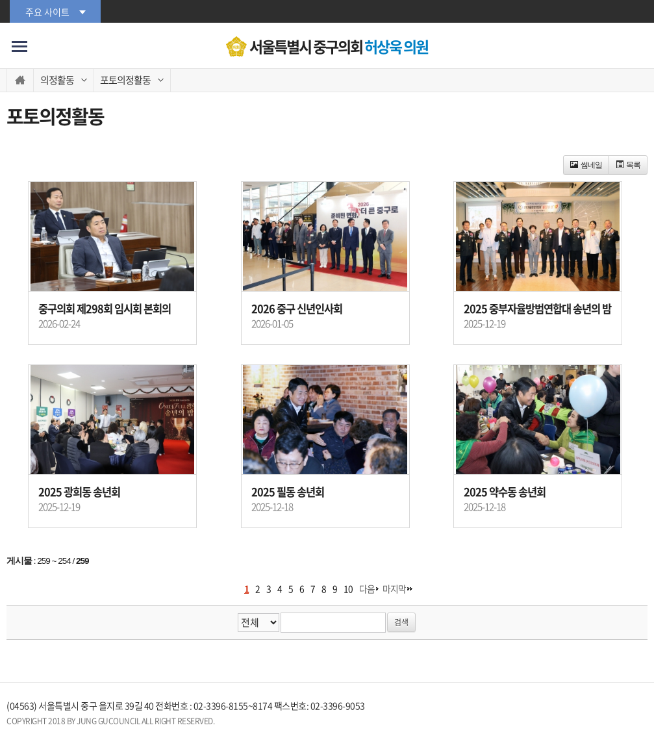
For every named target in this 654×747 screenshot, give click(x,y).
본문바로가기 (0, 0)
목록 (628, 165)
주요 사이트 (47, 11)
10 (348, 588)
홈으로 (20, 80)
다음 (367, 588)
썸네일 (586, 165)
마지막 (394, 588)
